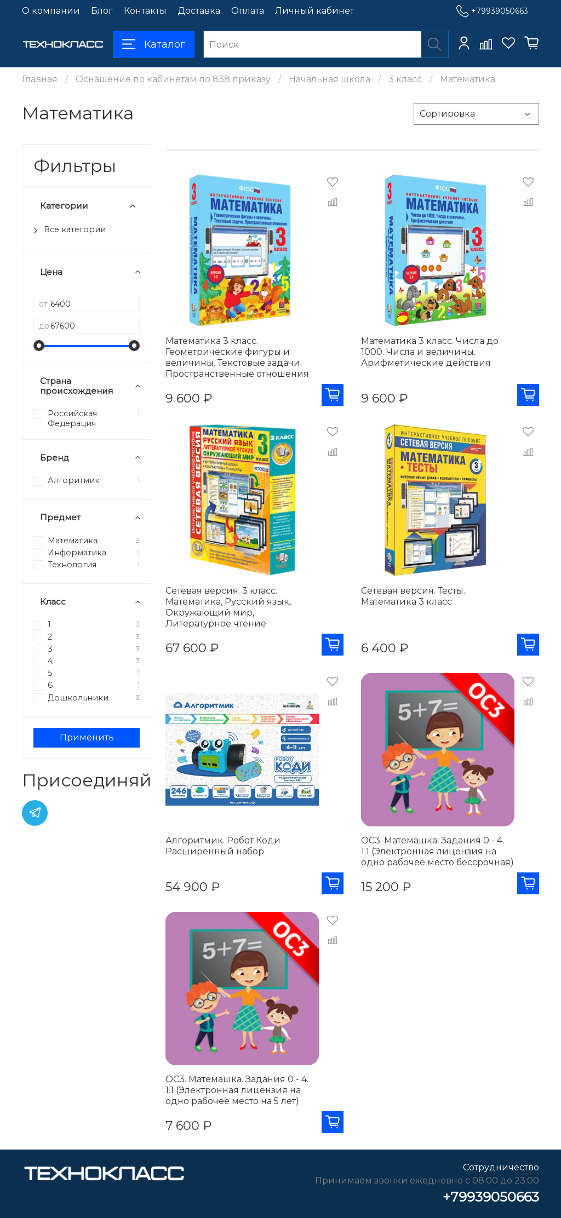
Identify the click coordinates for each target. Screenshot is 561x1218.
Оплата (247, 10)
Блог (102, 10)
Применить (87, 737)
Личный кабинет (314, 10)
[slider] (39, 345)
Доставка (199, 10)
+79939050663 (492, 11)
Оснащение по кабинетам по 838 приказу (173, 79)
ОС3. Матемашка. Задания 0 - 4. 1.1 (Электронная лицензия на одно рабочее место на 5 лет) (236, 1090)
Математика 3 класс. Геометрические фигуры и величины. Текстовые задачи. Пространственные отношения (237, 357)
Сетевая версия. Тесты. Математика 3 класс (413, 596)
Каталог (153, 44)
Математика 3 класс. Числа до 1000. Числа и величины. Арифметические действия (430, 352)
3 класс (405, 79)
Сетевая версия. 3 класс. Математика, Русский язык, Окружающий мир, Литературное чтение (228, 607)
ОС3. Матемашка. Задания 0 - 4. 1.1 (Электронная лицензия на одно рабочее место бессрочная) (437, 851)
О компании (51, 10)
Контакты (145, 10)
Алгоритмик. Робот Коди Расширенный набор (222, 846)
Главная (40, 79)
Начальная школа (329, 79)
